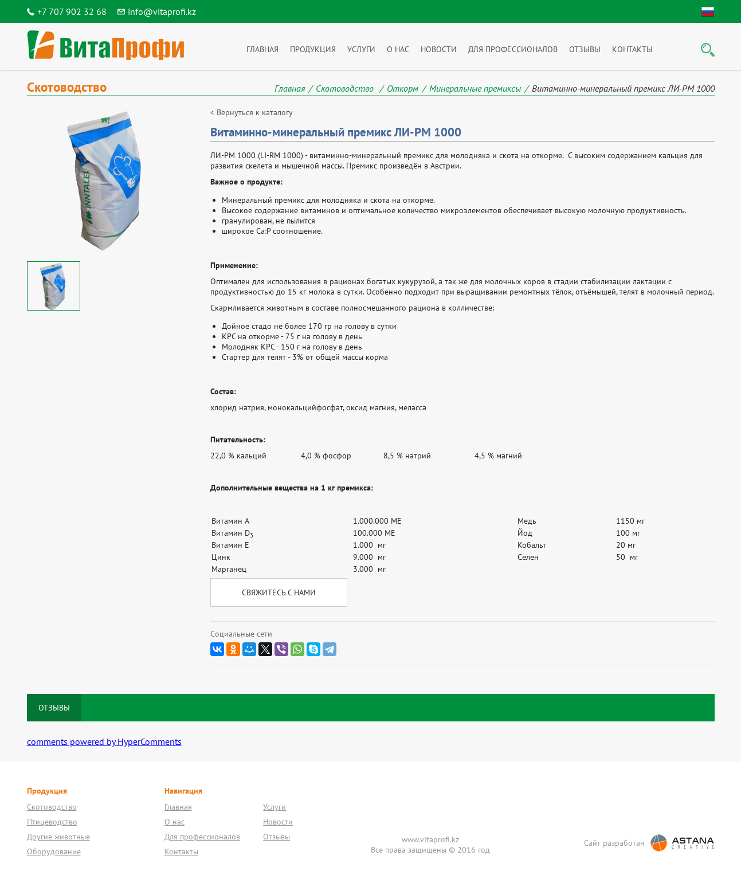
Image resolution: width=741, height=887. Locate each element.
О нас (398, 49)
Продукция (313, 49)
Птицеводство (52, 822)
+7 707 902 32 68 (72, 11)
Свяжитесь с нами (279, 592)
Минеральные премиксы (475, 88)
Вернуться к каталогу (255, 112)
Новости (439, 49)
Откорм (402, 88)
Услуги (361, 49)
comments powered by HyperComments (104, 741)
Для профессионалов (513, 49)
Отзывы (585, 49)
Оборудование (54, 851)
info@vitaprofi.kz (162, 11)
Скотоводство (346, 88)
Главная (262, 49)
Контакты (632, 49)
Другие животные (58, 836)
